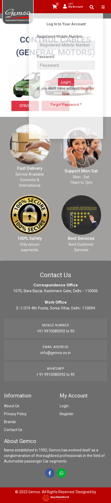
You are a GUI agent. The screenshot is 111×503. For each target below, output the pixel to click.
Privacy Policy (15, 414)
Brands (10, 422)
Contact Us (13, 430)
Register (67, 414)
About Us (11, 406)
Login (64, 406)
